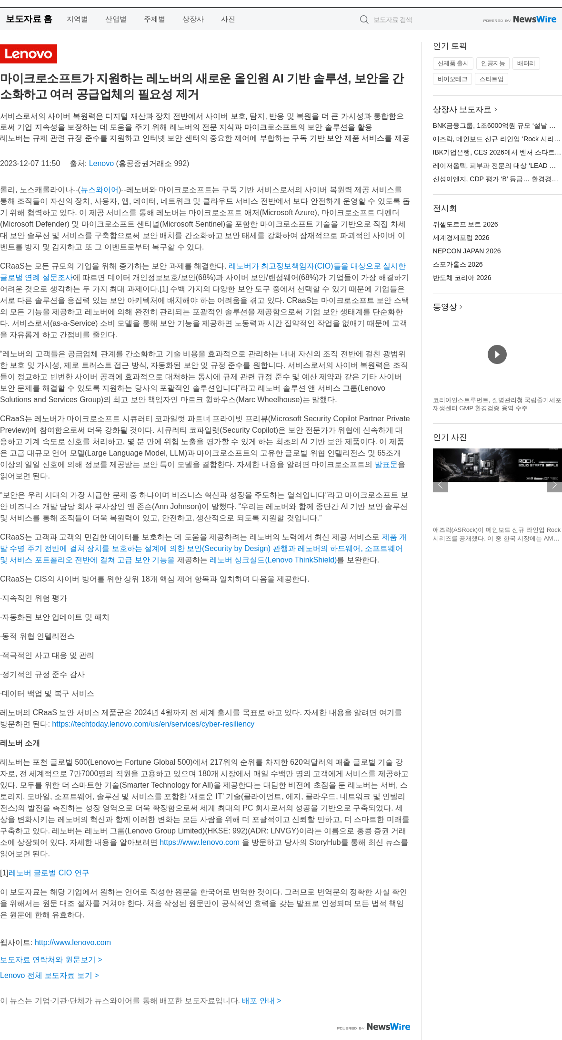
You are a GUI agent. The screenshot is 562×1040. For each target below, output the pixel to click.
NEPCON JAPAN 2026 (467, 251)
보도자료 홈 (29, 19)
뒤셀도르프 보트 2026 (465, 224)
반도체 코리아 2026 (462, 277)
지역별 (77, 19)
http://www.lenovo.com (73, 942)
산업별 (116, 19)
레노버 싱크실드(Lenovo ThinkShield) (273, 560)
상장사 (193, 19)
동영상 (445, 307)
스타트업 (491, 79)
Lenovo (101, 163)
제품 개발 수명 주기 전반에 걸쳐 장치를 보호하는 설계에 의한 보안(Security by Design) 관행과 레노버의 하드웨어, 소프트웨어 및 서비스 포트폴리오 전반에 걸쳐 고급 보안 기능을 (203, 548)
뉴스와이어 (99, 190)
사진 (228, 19)
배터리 (526, 63)
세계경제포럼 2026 (461, 237)
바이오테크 (453, 79)
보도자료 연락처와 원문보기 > (51, 960)
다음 (554, 484)
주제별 (154, 19)
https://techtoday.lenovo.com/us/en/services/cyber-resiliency (153, 724)
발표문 (386, 464)
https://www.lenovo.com (200, 842)
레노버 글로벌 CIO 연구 (49, 873)
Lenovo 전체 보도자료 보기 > (49, 975)
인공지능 (493, 63)
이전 (440, 484)
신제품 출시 (453, 63)
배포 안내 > (261, 1001)
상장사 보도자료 (462, 109)
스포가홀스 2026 (458, 264)
